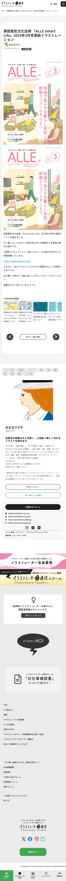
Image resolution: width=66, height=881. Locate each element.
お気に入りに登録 (33, 495)
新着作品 (59, 874)
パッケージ (32, 370)
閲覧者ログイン (6, 875)
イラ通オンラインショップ (14, 795)
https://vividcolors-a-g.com (17, 261)
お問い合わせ (8, 729)
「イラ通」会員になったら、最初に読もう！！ (21, 762)
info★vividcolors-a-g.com (17, 513)
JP (51, 4)
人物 (48, 370)
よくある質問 (8, 724)
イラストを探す (33, 875)
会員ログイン (33, 852)
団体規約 (6, 772)
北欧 (5, 374)
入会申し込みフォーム (12, 777)
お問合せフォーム (33, 507)
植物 (19, 374)
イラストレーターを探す (19, 875)
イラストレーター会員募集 (13, 719)
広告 (41, 370)
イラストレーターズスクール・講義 (18, 739)
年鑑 (5, 714)
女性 (12, 374)
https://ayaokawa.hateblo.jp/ (18, 520)
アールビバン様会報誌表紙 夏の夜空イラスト (40, 311)
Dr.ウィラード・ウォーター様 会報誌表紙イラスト (55, 311)
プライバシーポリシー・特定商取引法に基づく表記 (23, 734)
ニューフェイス (46, 874)
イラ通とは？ (8, 710)
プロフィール (32, 486)
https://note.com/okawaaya (18, 523)
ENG (55, 4)
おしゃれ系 (28, 374)
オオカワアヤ (14, 44)
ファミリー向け (9, 370)
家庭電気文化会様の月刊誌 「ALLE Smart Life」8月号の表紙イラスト (25, 311)
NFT (6, 800)
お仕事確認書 (8, 767)
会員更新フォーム (10, 782)
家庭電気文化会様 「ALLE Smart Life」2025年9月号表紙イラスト (10, 311)
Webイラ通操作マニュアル (15, 744)
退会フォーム (8, 786)
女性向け (21, 370)
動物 (55, 370)
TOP (5, 705)
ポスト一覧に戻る (33, 336)
